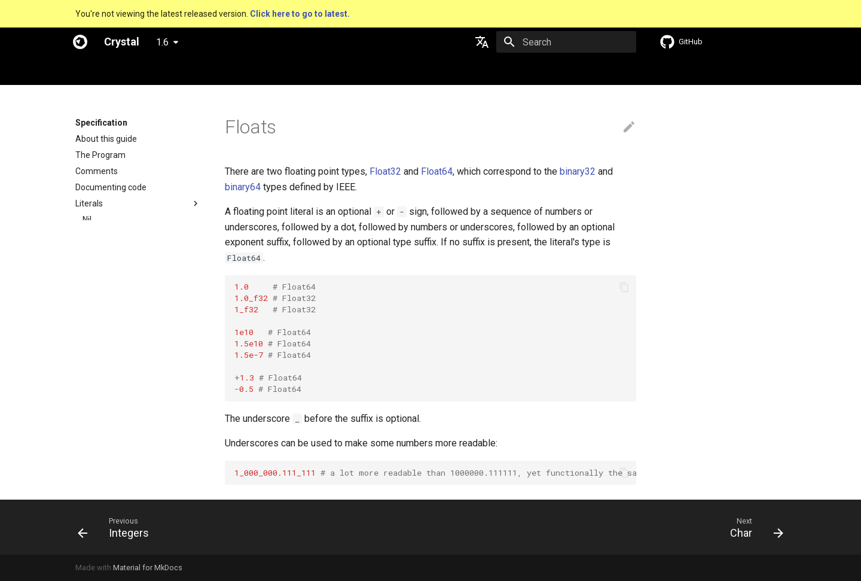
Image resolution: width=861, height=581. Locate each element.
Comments (96, 171)
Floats (94, 268)
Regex (94, 380)
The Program (100, 155)
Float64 (437, 171)
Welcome (93, 70)
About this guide (106, 139)
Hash (92, 349)
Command (103, 445)
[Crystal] (80, 42)
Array (93, 332)
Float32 (385, 171)
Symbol (97, 316)
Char (91, 284)
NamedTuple (107, 413)
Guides (203, 70)
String (94, 300)
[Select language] (482, 42)
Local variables (103, 477)
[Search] (566, 42)
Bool (91, 236)
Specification (150, 70)
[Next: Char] (753, 527)
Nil (87, 219)
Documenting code (110, 187)
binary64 (243, 187)
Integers (98, 252)
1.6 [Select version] (162, 42)
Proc (91, 429)
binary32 (578, 171)
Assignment (98, 461)
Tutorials (248, 70)
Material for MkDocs (147, 567)
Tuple (93, 396)
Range (95, 364)
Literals (89, 203)
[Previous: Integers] (117, 527)
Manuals (296, 70)
